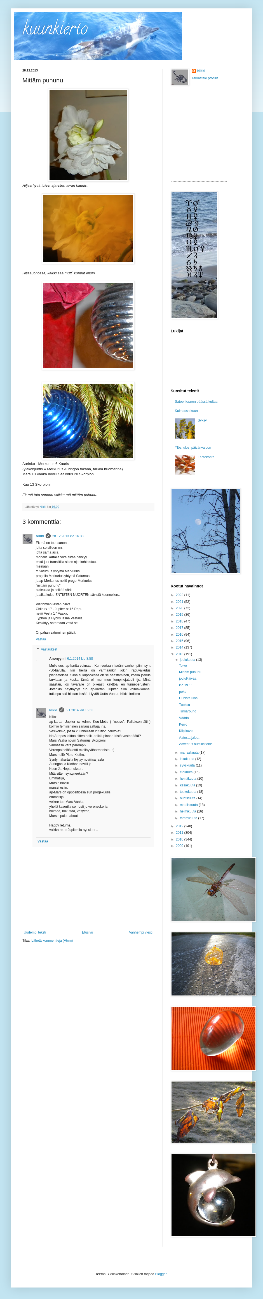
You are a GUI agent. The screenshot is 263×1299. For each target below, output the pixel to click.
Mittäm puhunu (190, 672)
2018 (180, 621)
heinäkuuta (188, 779)
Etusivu (87, 932)
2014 (180, 647)
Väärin (184, 718)
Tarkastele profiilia (205, 78)
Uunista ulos (188, 698)
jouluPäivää (187, 678)
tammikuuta (189, 818)
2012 (180, 826)
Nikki (40, 536)
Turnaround (187, 711)
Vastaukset (49, 649)
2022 (180, 595)
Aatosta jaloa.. (189, 738)
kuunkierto (55, 30)
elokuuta (187, 772)
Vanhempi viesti (140, 932)
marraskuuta (189, 752)
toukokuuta (188, 792)
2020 (180, 608)
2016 (180, 634)
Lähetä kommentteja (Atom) (52, 941)
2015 (180, 641)
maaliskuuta (189, 805)
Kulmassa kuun (186, 411)
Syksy (202, 420)
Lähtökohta (206, 457)
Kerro (183, 724)
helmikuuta (188, 811)
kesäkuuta (188, 785)
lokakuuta (187, 759)
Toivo (183, 666)
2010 (180, 839)
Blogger (161, 1274)
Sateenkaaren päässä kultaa (196, 402)
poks (182, 692)
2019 (180, 615)
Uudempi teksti (35, 932)
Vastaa (41, 639)
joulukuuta (188, 660)
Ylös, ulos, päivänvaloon (193, 448)
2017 (180, 628)
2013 (180, 654)
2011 (180, 833)
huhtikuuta (188, 798)
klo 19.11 (186, 685)
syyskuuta (188, 765)
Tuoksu (184, 705)
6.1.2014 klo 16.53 (79, 710)
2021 (180, 602)
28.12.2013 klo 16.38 (68, 536)
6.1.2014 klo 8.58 (80, 659)
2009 (180, 846)
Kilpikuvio (186, 731)
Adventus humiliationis (195, 744)
